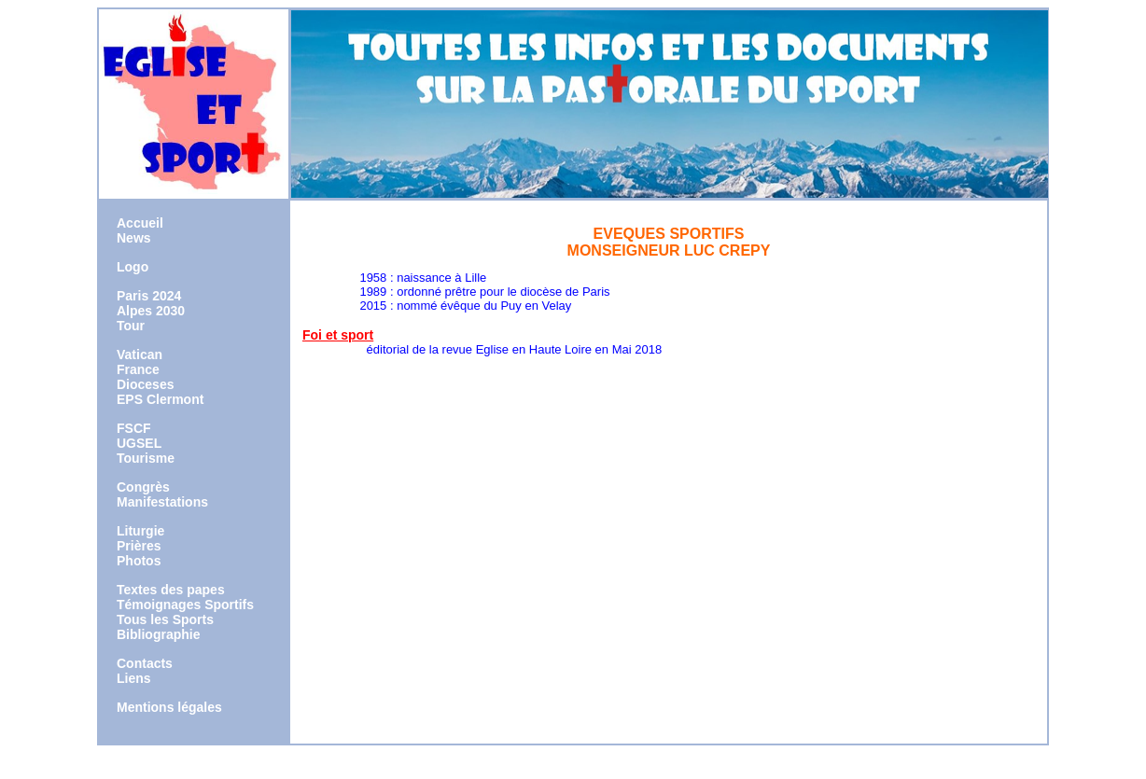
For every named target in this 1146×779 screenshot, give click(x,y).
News (134, 237)
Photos (139, 560)
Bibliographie (158, 634)
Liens (134, 678)
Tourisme (146, 458)
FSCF (134, 428)
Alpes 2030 (151, 310)
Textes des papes (171, 589)
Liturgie (140, 530)
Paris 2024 (149, 295)
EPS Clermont (160, 399)
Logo (132, 266)
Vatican (139, 354)
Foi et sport (337, 334)
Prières (139, 545)
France (138, 369)
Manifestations (162, 501)
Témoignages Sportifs (185, 604)
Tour (131, 325)
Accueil (140, 223)
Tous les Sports (165, 619)
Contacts (145, 663)
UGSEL (139, 443)
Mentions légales (169, 707)
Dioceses (145, 384)
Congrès (143, 487)
